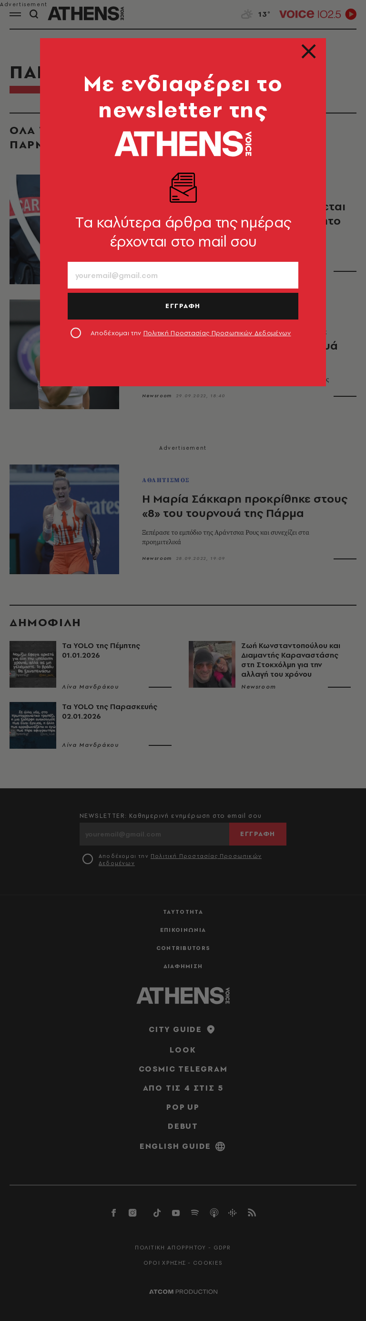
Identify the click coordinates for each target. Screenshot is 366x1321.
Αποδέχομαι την (191, 333)
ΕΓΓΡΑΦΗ (183, 305)
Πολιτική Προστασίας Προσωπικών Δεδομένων (217, 333)
